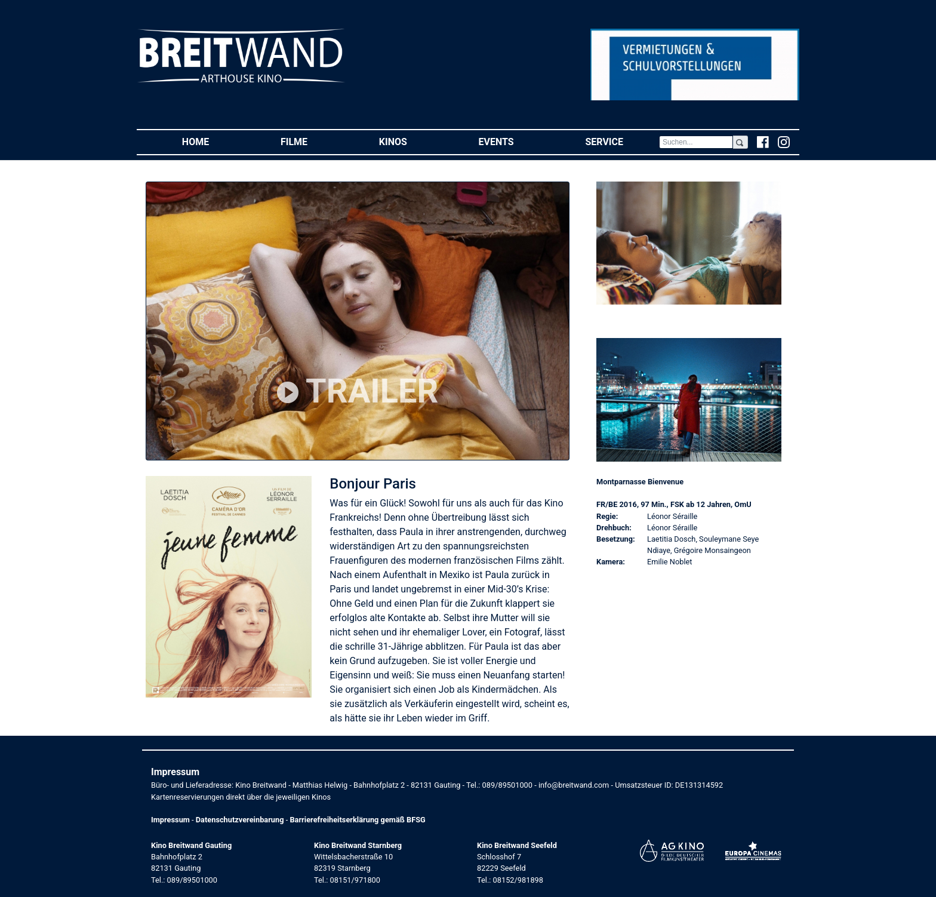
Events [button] (514, 141)
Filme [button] (312, 141)
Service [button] (621, 141)
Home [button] (213, 141)
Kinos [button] (411, 141)
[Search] (696, 142)
